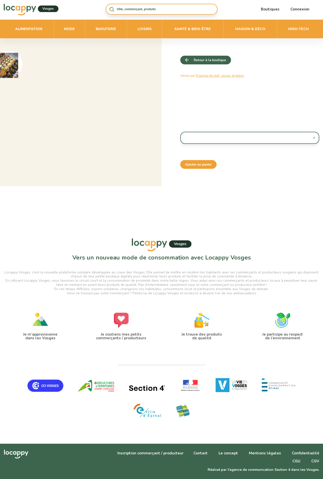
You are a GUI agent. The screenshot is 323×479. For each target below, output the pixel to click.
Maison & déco (250, 29)
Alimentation (28, 29)
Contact (200, 453)
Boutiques (270, 9)
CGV (315, 461)
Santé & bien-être (192, 29)
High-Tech (298, 29)
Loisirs (145, 29)
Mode (69, 29)
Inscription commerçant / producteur (150, 453)
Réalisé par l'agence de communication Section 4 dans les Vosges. (263, 469)
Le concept (228, 453)
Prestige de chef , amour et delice (220, 76)
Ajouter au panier (198, 164)
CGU (296, 461)
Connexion (299, 9)
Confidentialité (305, 453)
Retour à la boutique (210, 60)
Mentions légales (265, 453)
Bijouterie (106, 29)
